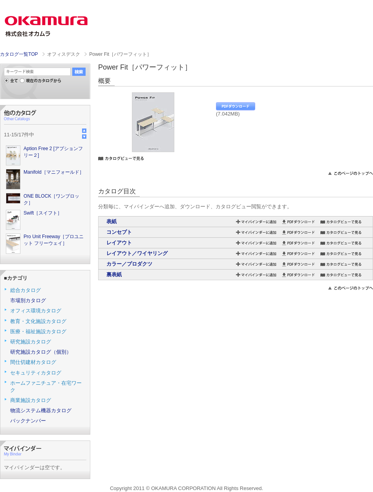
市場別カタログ (28, 300)
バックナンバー (28, 421)
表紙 (111, 221)
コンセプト (119, 232)
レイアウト (119, 243)
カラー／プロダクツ (129, 264)
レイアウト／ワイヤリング (137, 253)
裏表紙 (114, 274)
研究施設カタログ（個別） (40, 352)
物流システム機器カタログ (40, 410)
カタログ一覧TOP (19, 54)
